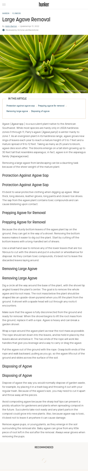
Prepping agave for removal (51, 106)
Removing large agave (17, 111)
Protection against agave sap (20, 106)
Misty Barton (11, 26)
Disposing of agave (40, 111)
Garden (5, 14)
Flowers (16, 14)
